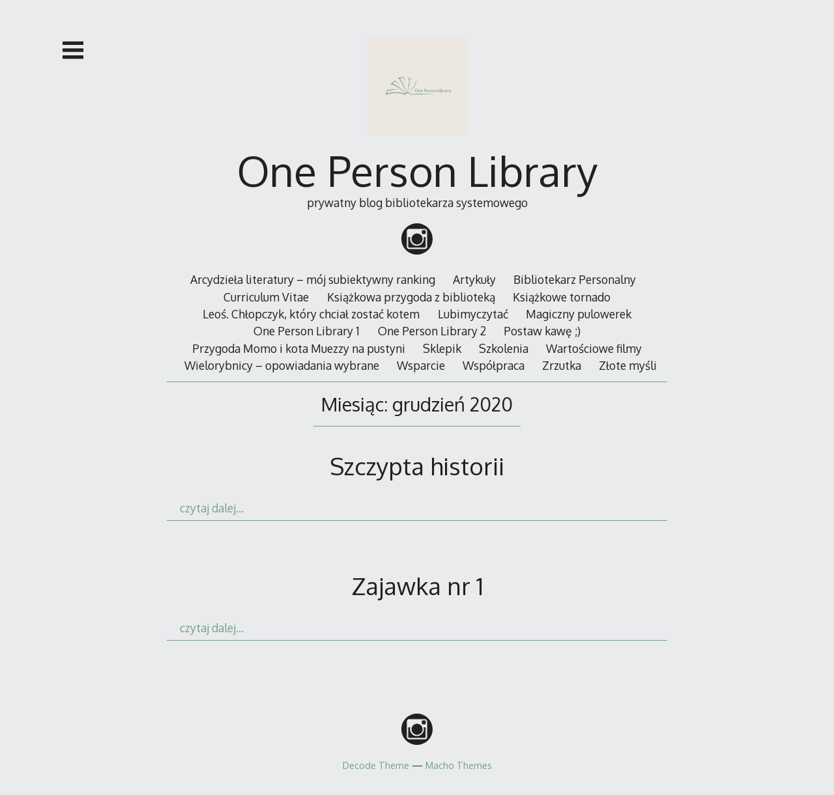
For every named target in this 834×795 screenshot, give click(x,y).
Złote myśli (628, 365)
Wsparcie (421, 365)
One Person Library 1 (306, 331)
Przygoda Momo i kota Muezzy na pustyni (298, 348)
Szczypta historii (417, 466)
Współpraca (494, 365)
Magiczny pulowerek (578, 314)
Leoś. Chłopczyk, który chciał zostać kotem (311, 314)
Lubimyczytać (473, 314)
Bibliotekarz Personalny (574, 279)
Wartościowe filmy (594, 348)
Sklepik (442, 348)
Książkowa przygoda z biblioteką (411, 297)
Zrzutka (561, 365)
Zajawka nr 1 (417, 585)
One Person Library (417, 170)
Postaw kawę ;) (542, 331)
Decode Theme (376, 765)
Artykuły (474, 279)
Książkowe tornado (562, 297)
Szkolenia (503, 348)
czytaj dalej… (212, 508)
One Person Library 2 (432, 331)
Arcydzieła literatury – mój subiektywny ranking (312, 279)
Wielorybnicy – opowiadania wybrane (281, 365)
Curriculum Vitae (266, 297)
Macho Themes (458, 765)
